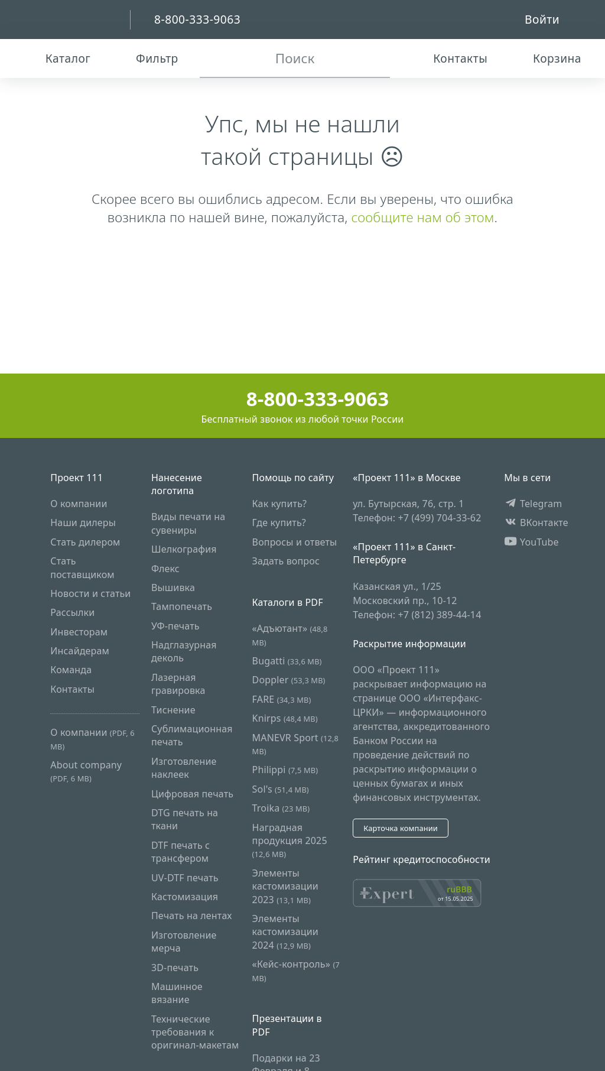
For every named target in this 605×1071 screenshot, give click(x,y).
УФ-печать (175, 625)
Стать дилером (85, 542)
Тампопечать (181, 606)
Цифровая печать (192, 793)
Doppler (289, 679)
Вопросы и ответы (294, 542)
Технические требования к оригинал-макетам (195, 1032)
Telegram (533, 503)
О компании (78, 503)
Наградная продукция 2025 (289, 840)
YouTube (531, 542)
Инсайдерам (79, 650)
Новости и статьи (90, 593)
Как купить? (279, 503)
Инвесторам (79, 631)
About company (86, 771)
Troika (281, 807)
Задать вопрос (286, 560)
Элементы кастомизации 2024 (285, 932)
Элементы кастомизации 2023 (285, 886)
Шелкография (184, 549)
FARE (281, 699)
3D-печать (175, 967)
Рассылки (72, 612)
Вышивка (173, 587)
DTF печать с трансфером (180, 852)
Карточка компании (400, 828)
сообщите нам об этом (422, 217)
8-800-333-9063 (302, 398)
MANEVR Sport (295, 744)
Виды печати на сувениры (188, 523)
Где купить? (279, 522)
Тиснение (173, 709)
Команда (71, 669)
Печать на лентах (191, 915)
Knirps (285, 718)
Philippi (285, 769)
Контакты (72, 689)
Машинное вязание (177, 993)
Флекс (165, 568)
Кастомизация (184, 896)
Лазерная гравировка (178, 684)
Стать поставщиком (82, 567)
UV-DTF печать (185, 877)
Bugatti (287, 660)
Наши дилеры (83, 522)
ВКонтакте (536, 522)
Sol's (280, 789)
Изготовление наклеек (184, 768)
